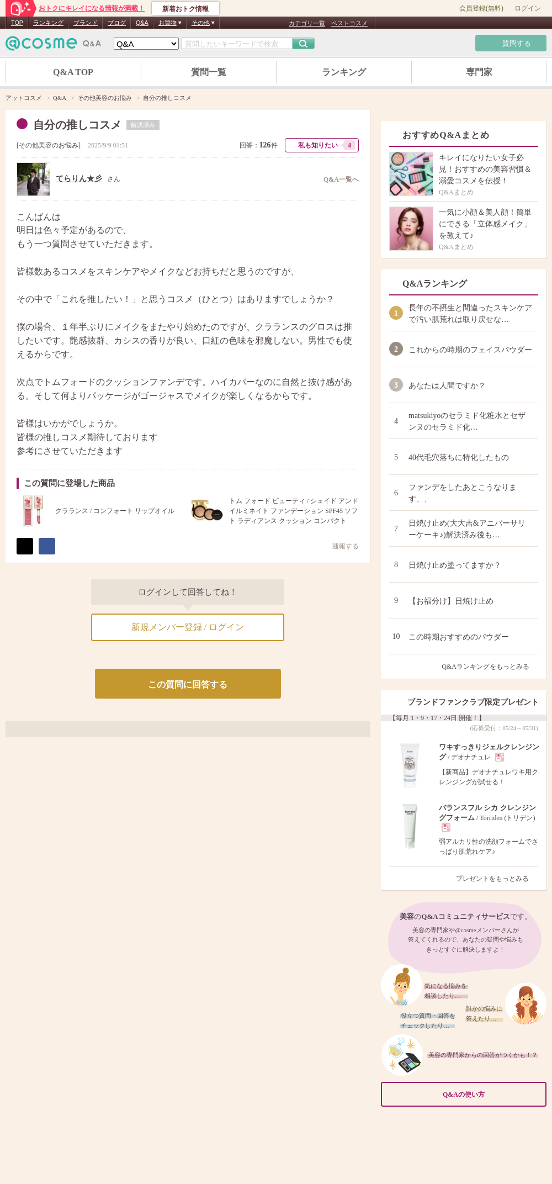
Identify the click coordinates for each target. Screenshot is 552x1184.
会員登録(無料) (481, 8)
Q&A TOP (73, 72)
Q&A (142, 22)
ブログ (117, 22)
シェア (47, 546)
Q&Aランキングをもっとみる (490, 666)
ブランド (85, 22)
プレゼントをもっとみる (497, 878)
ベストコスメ (349, 23)
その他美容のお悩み (48, 145)
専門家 (479, 72)
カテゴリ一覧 (307, 23)
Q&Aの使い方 (491, 1095)
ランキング (48, 22)
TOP (17, 22)
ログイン (527, 8)
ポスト (25, 546)
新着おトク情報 (185, 9)
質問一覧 (208, 72)
